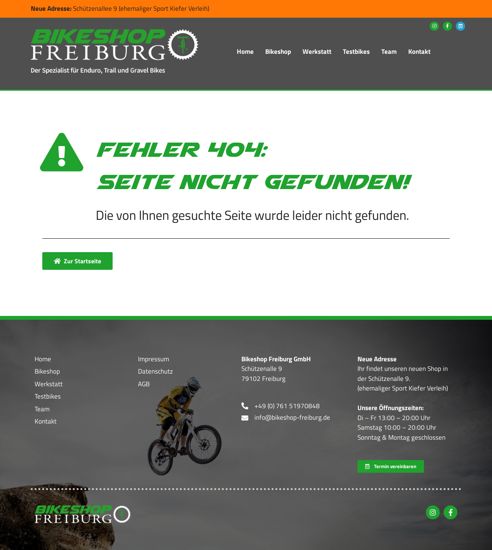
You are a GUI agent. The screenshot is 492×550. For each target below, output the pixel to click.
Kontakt (419, 51)
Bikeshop (278, 51)
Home (245, 51)
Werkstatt (317, 51)
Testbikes (356, 51)
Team (389, 51)
